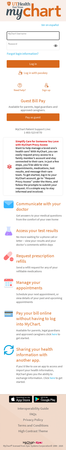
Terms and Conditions (33, 425)
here (54, 334)
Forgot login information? (22, 54)
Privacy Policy (33, 420)
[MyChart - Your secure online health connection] (33, 11)
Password (12, 43)
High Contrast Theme (33, 431)
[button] (56, 45)
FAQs (33, 414)
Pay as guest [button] (33, 117)
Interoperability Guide (33, 408)
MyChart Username (17, 33)
